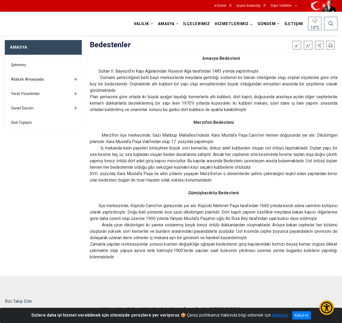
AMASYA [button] (166, 24)
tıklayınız (280, 315)
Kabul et (301, 315)
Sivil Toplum (21, 122)
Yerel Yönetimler (25, 93)
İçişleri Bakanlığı (248, 5)
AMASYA (18, 47)
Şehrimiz (18, 64)
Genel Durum (22, 108)
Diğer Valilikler (282, 5)
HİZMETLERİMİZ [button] (232, 24)
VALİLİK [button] (141, 24)
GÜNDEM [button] (267, 24)
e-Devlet (220, 5)
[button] (319, 45)
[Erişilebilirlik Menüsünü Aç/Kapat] (326, 307)
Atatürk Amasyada (27, 79)
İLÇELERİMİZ (196, 24)
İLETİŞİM (294, 24)
